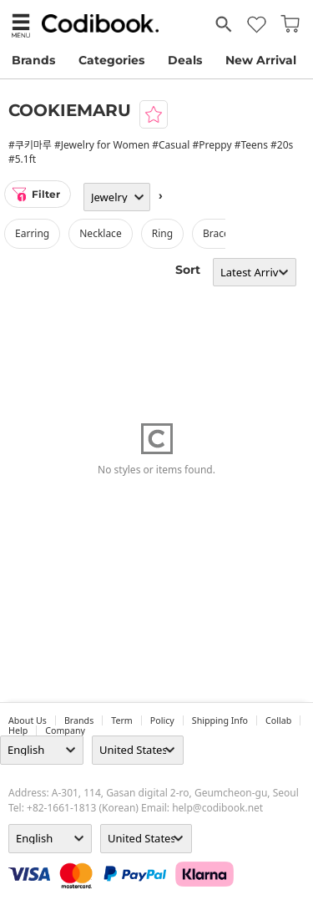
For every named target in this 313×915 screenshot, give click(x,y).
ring (162, 233)
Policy (162, 720)
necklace (100, 233)
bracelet (222, 233)
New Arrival (260, 60)
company (65, 730)
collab (278, 720)
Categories (111, 60)
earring (32, 233)
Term (122, 720)
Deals (185, 60)
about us (27, 720)
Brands (33, 60)
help (18, 730)
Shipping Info (220, 720)
